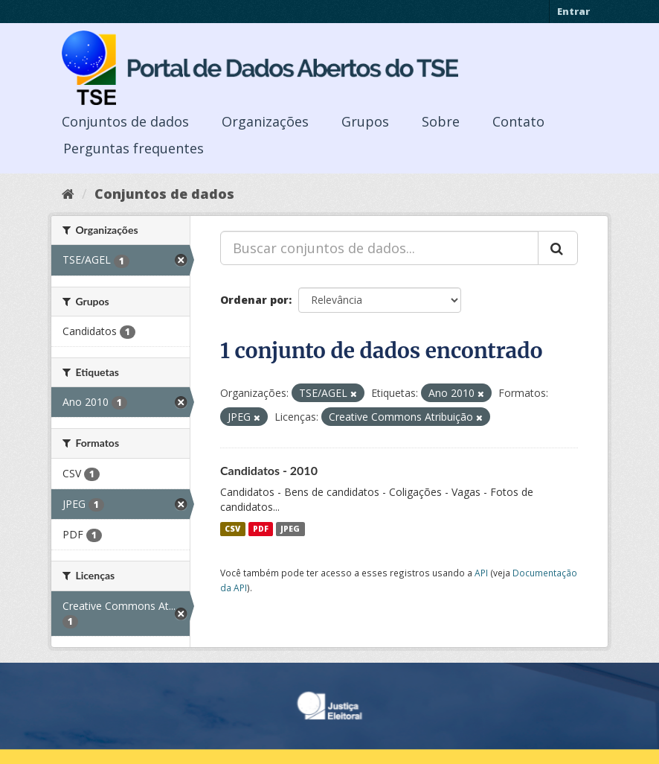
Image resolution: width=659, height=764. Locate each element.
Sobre (441, 121)
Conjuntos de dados (125, 121)
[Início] (68, 194)
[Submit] (558, 248)
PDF (261, 528)
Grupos (365, 121)
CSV (232, 528)
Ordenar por (254, 300)
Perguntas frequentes (133, 148)
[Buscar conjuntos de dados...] (379, 248)
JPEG (290, 528)
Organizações (265, 121)
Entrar (573, 11)
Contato (518, 121)
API (481, 573)
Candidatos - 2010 (269, 470)
